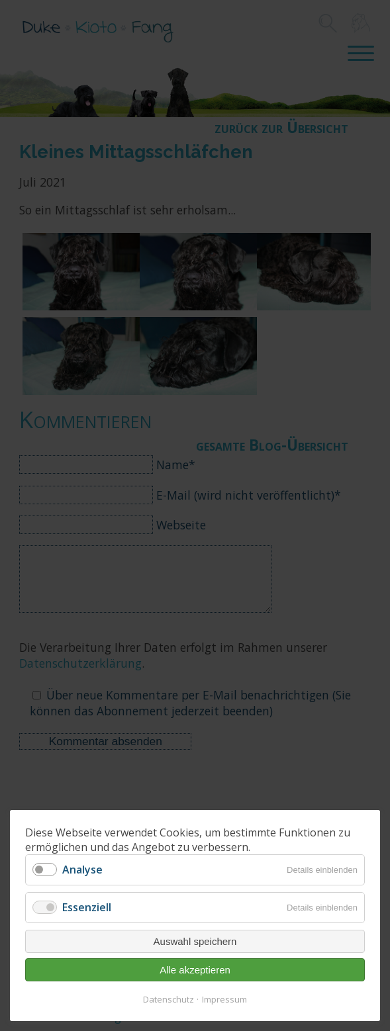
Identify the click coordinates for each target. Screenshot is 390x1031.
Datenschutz (168, 999)
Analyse (82, 869)
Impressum (224, 999)
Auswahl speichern (195, 941)
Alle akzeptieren (195, 969)
